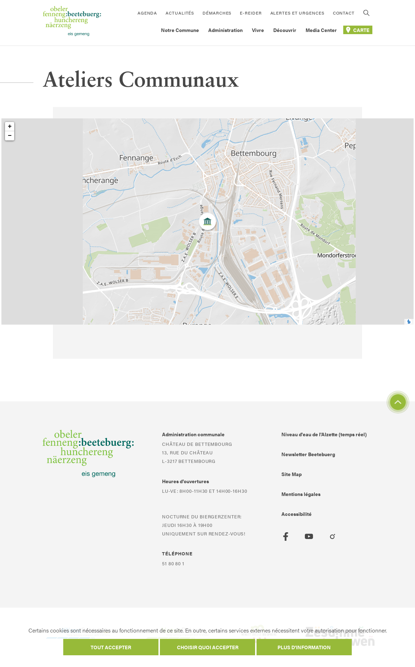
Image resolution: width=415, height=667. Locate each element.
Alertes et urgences (297, 13)
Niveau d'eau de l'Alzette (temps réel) (324, 434)
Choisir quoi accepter (207, 647)
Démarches (217, 13)
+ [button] (10, 126)
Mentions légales (300, 493)
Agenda (147, 13)
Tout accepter (111, 647)
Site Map (291, 473)
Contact (344, 13)
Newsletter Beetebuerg (308, 454)
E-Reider (251, 13)
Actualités (180, 13)
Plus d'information (304, 647)
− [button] (10, 136)
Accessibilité (296, 513)
